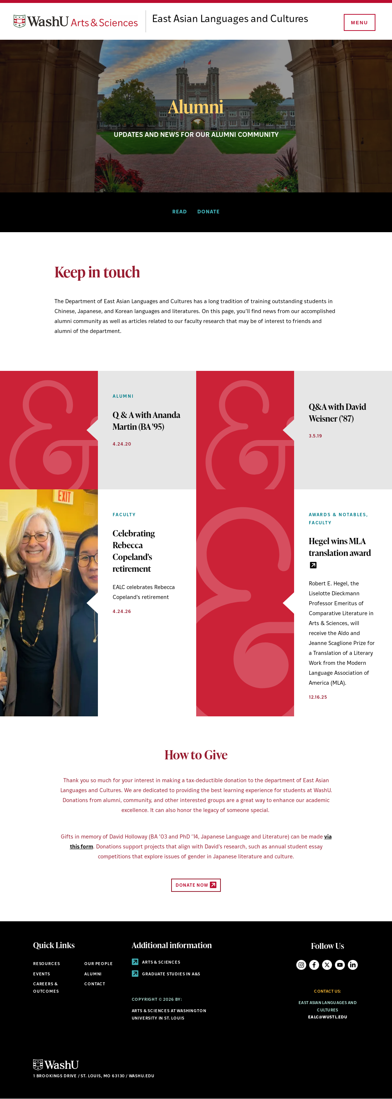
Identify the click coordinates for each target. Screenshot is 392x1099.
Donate (208, 212)
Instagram (301, 965)
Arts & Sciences (156, 963)
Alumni (123, 396)
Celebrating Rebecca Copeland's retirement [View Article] (134, 551)
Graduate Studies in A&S (166, 974)
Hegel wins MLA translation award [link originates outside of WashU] (340, 551)
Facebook (314, 965)
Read (179, 212)
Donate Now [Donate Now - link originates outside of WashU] (196, 885)
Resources (46, 964)
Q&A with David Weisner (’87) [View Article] (337, 412)
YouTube (340, 965)
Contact (94, 984)
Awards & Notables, (338, 515)
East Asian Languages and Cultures (236, 19)
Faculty (124, 515)
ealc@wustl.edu (327, 1017)
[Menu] (358, 23)
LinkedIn (353, 965)
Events (41, 974)
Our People (98, 964)
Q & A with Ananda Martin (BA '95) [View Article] (146, 420)
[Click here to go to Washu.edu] (56, 1069)
